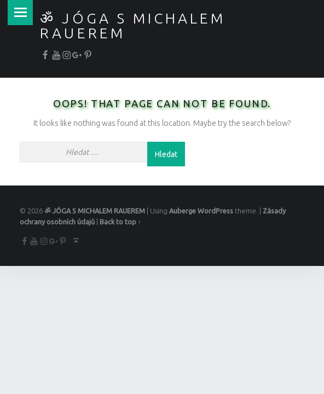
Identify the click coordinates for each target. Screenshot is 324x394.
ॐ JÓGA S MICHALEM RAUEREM (132, 25)
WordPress (215, 210)
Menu (20, 12)
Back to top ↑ (120, 221)
